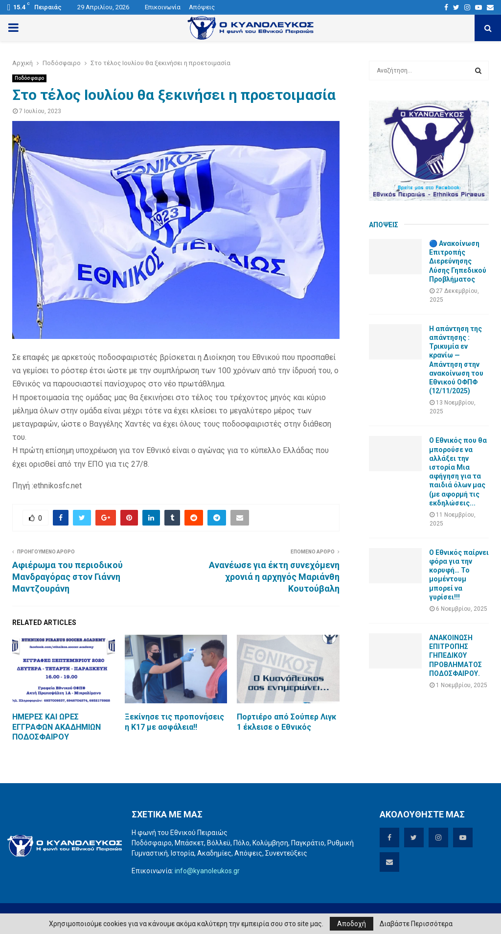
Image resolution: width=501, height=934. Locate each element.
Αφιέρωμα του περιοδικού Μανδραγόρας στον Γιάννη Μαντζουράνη (67, 577)
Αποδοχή (351, 924)
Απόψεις (202, 7)
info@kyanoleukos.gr (207, 871)
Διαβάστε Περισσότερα (416, 923)
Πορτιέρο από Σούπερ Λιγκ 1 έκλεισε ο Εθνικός (286, 722)
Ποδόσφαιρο (29, 78)
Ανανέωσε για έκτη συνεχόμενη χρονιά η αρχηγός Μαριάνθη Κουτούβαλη (274, 577)
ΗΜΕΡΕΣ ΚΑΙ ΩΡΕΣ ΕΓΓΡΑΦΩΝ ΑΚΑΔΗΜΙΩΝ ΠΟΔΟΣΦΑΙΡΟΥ (56, 727)
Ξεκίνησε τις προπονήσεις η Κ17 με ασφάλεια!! (174, 722)
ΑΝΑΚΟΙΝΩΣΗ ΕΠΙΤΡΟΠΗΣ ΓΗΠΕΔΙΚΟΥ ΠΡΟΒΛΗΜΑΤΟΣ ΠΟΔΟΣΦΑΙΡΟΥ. (455, 655)
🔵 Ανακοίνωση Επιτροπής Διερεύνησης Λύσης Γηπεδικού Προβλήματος (457, 261)
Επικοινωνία (163, 7)
